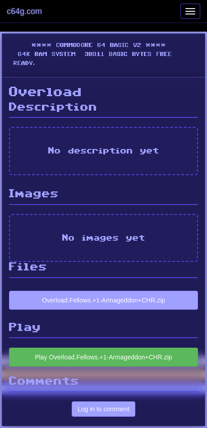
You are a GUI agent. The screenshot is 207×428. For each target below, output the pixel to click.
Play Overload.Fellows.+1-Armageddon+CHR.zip (103, 357)
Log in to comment (103, 409)
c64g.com (24, 11)
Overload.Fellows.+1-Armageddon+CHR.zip (103, 300)
